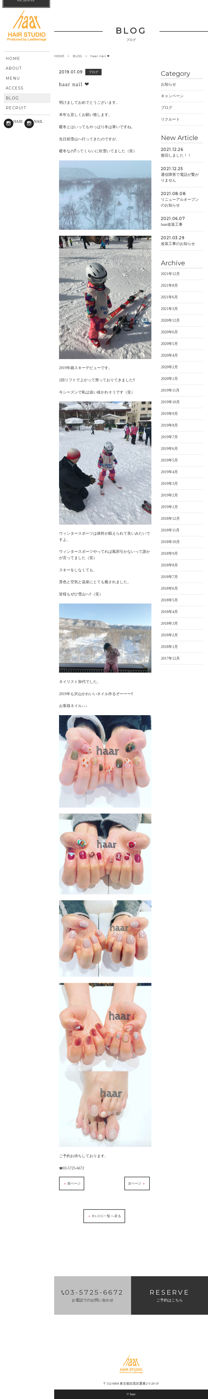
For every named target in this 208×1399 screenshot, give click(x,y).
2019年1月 (169, 507)
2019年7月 (169, 437)
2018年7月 (169, 577)
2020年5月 (169, 343)
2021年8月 (169, 285)
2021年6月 (169, 297)
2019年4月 (169, 472)
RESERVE (26, 1386)
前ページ (71, 1183)
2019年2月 (169, 495)
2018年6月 (169, 588)
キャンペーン (172, 96)
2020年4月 (169, 355)
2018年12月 (170, 518)
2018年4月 (169, 612)
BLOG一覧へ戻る (104, 1216)
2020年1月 (169, 378)
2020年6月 (169, 332)
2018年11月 (170, 530)
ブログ (166, 107)
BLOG (77, 56)
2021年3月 (169, 309)
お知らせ (168, 84)
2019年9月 (169, 413)
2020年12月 (170, 320)
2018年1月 (169, 646)
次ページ (137, 1183)
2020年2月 (169, 367)
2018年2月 (169, 635)
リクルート (170, 119)
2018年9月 (169, 553)
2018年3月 (169, 623)
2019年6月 (169, 448)
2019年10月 (170, 402)
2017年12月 (170, 658)
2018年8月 (169, 565)
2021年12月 (170, 274)
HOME (59, 56)
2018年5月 (169, 600)
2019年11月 (170, 390)
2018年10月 (170, 542)
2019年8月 (169, 425)
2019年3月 (169, 483)
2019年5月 (169, 460)
